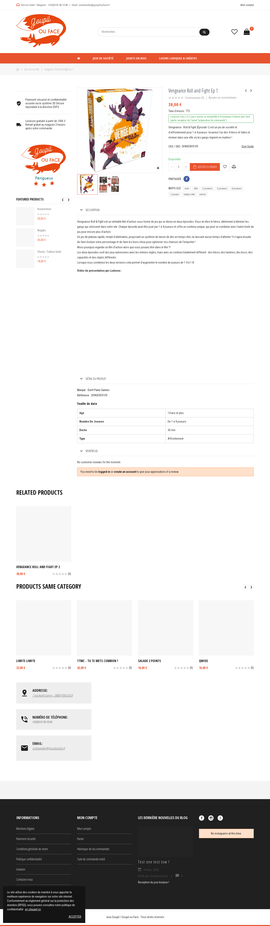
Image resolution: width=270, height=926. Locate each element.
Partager (187, 179)
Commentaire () (194, 97)
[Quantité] (178, 167)
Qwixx (203, 661)
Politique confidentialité (29, 860)
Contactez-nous (24, 880)
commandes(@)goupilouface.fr (48, 749)
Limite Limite (25, 661)
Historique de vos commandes (93, 850)
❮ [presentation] (63, 199)
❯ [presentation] (69, 199)
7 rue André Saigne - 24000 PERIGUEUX (52, 695)
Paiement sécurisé (26, 840)
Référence (83, 395)
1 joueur (174, 194)
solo (187, 188)
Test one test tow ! (154, 862)
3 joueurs (222, 188)
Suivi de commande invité (91, 860)
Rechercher (204, 32)
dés (196, 188)
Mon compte (247, 5)
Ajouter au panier (205, 167)
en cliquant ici (33, 909)
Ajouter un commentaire (222, 97)
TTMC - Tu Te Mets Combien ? (97, 661)
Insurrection (44, 209)
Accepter (75, 916)
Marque (81, 390)
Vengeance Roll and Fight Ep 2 (38, 567)
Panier (80, 840)
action (202, 194)
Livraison (20, 870)
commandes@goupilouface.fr (94, 5)
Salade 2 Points (149, 661)
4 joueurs (237, 188)
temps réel (189, 194)
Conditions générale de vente (32, 850)
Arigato (41, 230)
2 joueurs (207, 188)
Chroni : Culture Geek (49, 251)
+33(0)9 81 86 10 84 (58, 5)
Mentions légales (25, 829)
